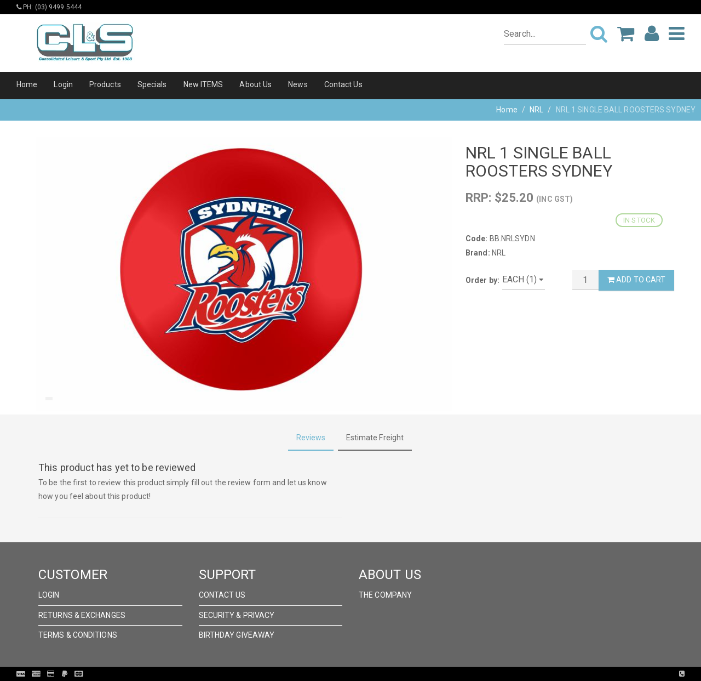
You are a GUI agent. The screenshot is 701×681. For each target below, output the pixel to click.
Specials (152, 84)
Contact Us (343, 84)
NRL (536, 109)
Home (26, 84)
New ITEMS (203, 84)
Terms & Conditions (77, 635)
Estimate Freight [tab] (375, 437)
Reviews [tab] (311, 437)
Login (63, 84)
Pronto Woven (373, 674)
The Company (385, 595)
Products (105, 84)
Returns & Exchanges (81, 615)
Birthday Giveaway (237, 635)
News (297, 84)
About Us (255, 84)
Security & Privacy (237, 615)
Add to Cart (636, 279)
